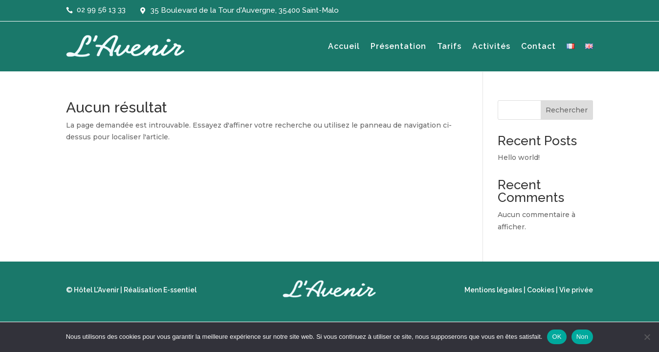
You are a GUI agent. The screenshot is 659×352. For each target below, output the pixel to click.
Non (582, 336)
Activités (491, 46)
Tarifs (449, 46)
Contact (538, 46)
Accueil (344, 46)
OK (556, 336)
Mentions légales (493, 290)
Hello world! (519, 157)
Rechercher (567, 110)
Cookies (540, 290)
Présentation (398, 46)
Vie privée (576, 290)
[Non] (647, 337)
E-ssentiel (180, 290)
